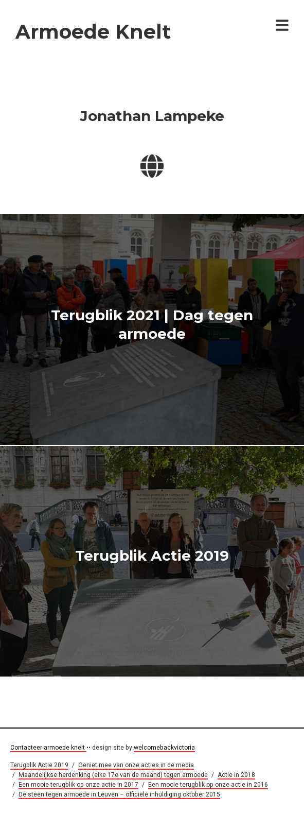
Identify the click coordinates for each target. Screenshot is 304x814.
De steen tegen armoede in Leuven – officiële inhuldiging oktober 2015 (119, 794)
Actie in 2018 (236, 774)
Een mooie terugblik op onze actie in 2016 (208, 784)
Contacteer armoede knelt (48, 747)
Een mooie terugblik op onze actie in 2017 (78, 784)
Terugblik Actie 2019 (152, 556)
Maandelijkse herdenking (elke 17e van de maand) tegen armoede (113, 774)
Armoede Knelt (93, 31)
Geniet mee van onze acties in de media (136, 765)
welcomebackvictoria (164, 747)
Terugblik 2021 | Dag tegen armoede (152, 324)
